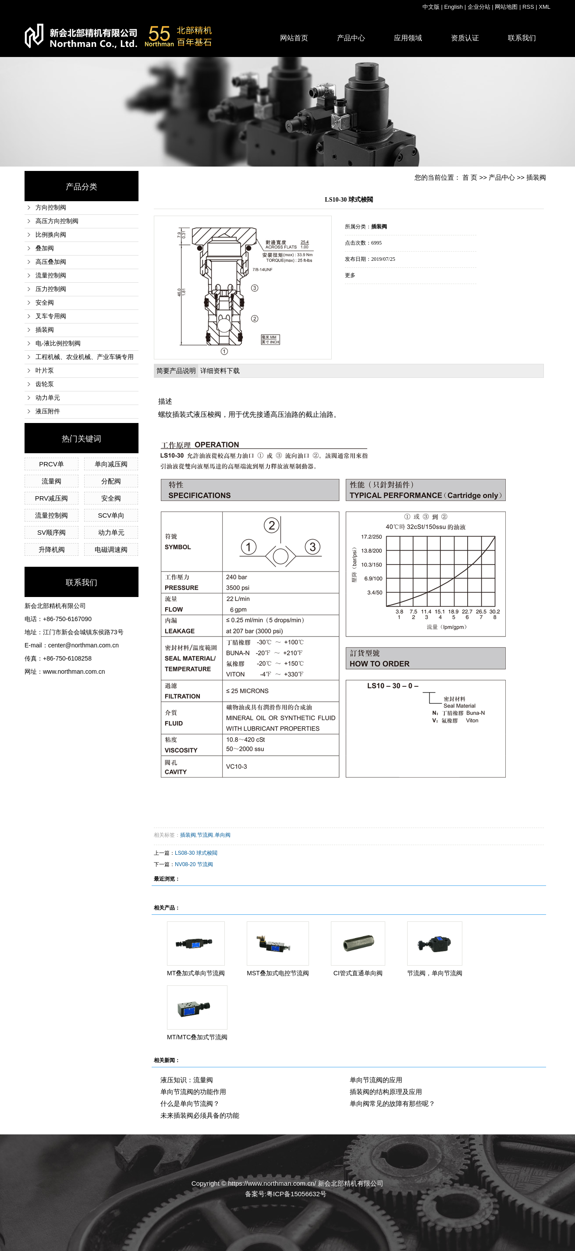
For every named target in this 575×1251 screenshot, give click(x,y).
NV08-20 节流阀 (194, 864)
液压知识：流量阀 (186, 1080)
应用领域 (408, 38)
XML (544, 7)
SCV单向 (111, 515)
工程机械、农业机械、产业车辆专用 (84, 357)
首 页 (469, 177)
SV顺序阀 (51, 532)
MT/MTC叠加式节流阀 (197, 1037)
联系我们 (522, 38)
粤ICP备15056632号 (296, 1194)
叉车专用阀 (50, 316)
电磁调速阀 (111, 549)
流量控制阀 (50, 275)
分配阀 (111, 481)
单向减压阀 (111, 464)
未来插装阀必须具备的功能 (199, 1115)
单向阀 (223, 835)
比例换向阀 (50, 234)
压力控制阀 (50, 289)
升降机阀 (52, 549)
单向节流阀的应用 (376, 1080)
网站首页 (294, 38)
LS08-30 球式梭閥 (196, 853)
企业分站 (479, 7)
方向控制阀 (50, 207)
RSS (528, 7)
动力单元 (47, 397)
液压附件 (47, 411)
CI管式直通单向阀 (358, 973)
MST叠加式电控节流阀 (278, 973)
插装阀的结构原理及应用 (386, 1091)
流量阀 (51, 481)
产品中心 (351, 38)
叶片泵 (44, 370)
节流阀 (205, 835)
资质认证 (465, 38)
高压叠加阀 (50, 262)
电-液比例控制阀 (58, 343)
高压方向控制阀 (56, 221)
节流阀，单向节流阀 (434, 973)
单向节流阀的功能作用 (193, 1091)
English (453, 7)
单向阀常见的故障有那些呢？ (392, 1103)
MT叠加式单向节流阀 (196, 973)
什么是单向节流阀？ (190, 1103)
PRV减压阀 (51, 498)
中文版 (431, 7)
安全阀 (44, 302)
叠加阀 (44, 248)
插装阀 (44, 330)
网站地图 (506, 7)
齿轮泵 (44, 384)
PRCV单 (51, 464)
